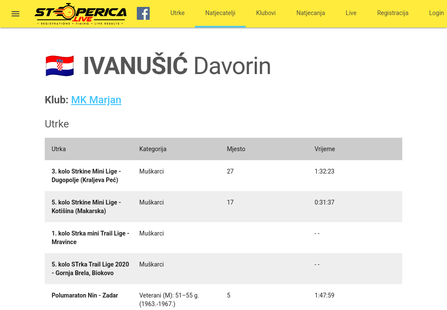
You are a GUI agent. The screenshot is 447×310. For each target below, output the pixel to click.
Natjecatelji (220, 12)
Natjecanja (310, 12)
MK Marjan (96, 100)
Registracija (393, 12)
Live (351, 12)
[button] (15, 14)
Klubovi (266, 12)
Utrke (177, 12)
